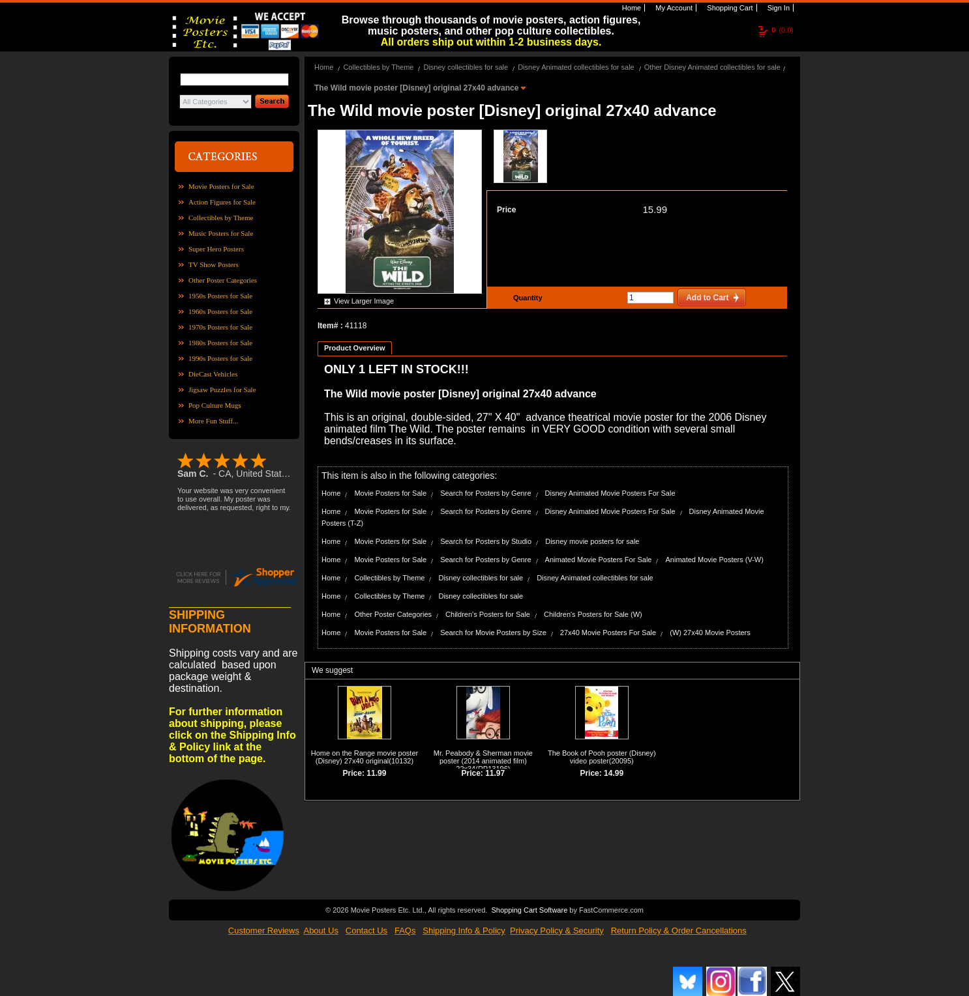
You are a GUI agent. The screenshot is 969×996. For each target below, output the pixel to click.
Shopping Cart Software (529, 910)
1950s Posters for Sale (220, 296)
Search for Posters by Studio (485, 541)
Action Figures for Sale (222, 202)
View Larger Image (364, 301)
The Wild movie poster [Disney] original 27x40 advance (417, 87)
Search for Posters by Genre (485, 493)
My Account (673, 8)
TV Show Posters (213, 264)
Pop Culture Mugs (214, 405)
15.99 (654, 209)
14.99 (613, 773)
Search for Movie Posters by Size (493, 632)
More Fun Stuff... (213, 421)
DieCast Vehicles (212, 374)
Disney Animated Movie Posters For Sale (610, 493)
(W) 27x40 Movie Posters (710, 632)
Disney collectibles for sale (465, 67)
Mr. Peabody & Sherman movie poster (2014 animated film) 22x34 (483, 761)
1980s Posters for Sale (220, 343)
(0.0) (782, 30)
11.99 (376, 773)
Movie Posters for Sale (221, 186)
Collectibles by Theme (220, 217)
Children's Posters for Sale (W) (593, 614)
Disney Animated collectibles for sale (576, 67)
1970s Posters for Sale (220, 327)
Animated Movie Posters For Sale (598, 559)
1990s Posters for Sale (220, 358)
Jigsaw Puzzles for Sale (222, 389)
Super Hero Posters (216, 249)
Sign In (778, 8)
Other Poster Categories (222, 280)
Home (630, 8)
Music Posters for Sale (220, 233)
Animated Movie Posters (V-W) (715, 559)
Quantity (526, 298)
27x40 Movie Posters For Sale (608, 632)
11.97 (495, 773)
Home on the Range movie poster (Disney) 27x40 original (364, 757)
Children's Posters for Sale (487, 614)
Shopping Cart (729, 8)
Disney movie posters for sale (592, 541)
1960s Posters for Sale (220, 311)
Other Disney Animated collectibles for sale (712, 67)
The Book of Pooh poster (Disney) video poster (602, 757)
